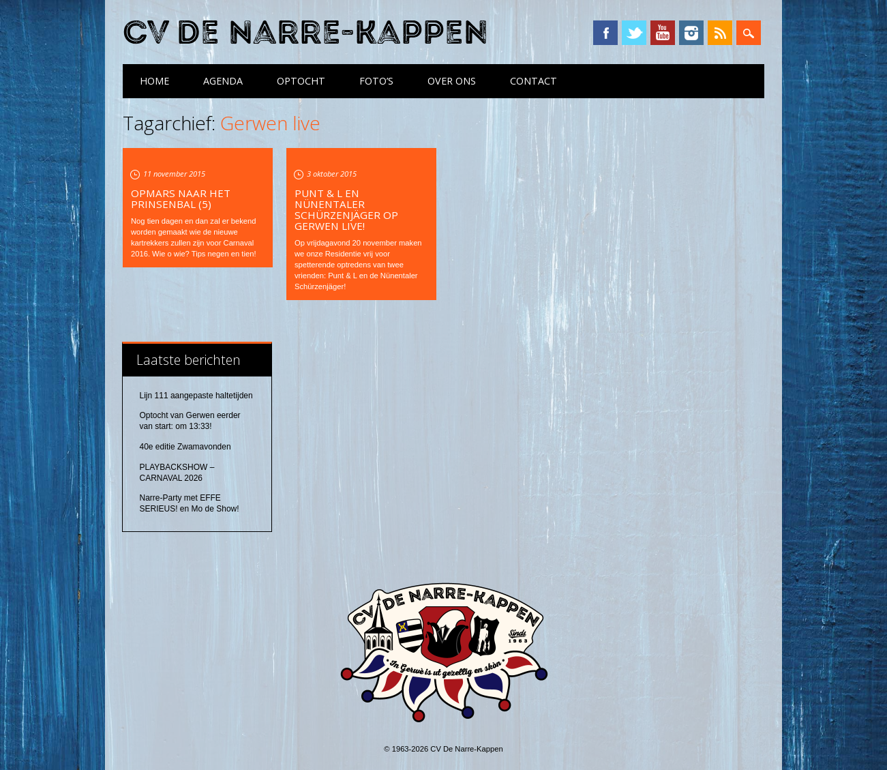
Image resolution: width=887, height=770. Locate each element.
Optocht (301, 80)
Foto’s (376, 80)
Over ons (451, 80)
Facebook (605, 32)
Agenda (223, 80)
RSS (720, 32)
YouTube (662, 32)
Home (154, 80)
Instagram (691, 32)
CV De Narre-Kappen (305, 33)
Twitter (634, 32)
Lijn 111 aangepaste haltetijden (196, 395)
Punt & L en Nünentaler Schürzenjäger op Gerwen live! (346, 209)
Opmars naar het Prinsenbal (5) (180, 198)
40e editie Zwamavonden (185, 446)
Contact (533, 80)
